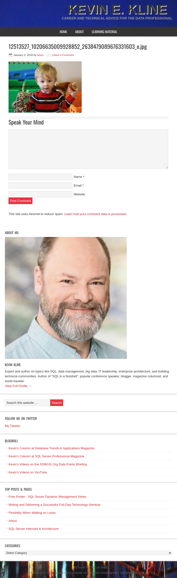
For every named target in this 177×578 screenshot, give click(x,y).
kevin (40, 55)
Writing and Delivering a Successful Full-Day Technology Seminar (54, 504)
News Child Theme (68, 572)
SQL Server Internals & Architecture (34, 529)
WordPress (129, 572)
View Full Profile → (18, 386)
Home (63, 31)
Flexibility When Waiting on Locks (32, 513)
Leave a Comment (63, 55)
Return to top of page (91, 567)
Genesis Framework (103, 572)
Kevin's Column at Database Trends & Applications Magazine (51, 448)
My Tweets (12, 426)
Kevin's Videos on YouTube (28, 472)
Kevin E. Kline (117, 9)
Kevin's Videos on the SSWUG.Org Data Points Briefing (48, 464)
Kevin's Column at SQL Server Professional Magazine (46, 456)
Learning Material (104, 31)
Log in (144, 572)
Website (79, 194)
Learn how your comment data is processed (95, 214)
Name (78, 177)
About (79, 31)
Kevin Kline (13, 364)
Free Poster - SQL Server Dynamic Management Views (47, 496)
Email (78, 185)
